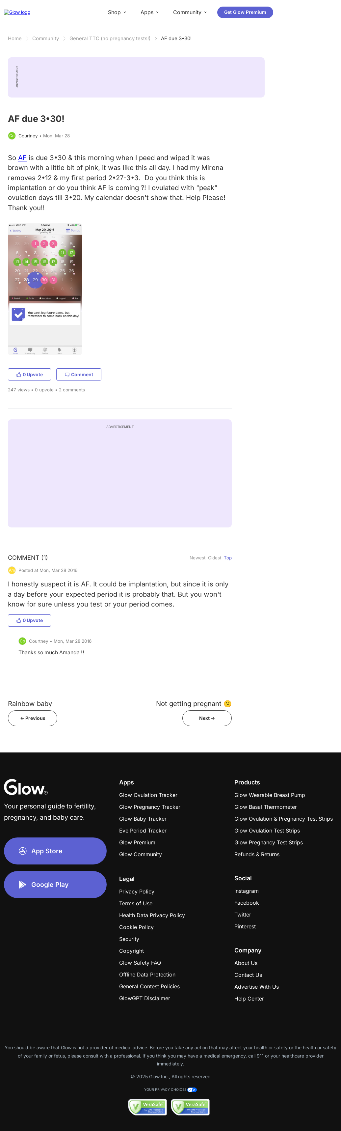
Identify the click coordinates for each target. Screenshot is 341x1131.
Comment (79, 374)
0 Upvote (29, 374)
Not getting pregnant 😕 (194, 703)
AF (22, 158)
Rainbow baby (30, 703)
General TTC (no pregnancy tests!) (109, 38)
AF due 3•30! (176, 38)
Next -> (207, 718)
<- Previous (32, 718)
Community (45, 38)
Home (15, 38)
